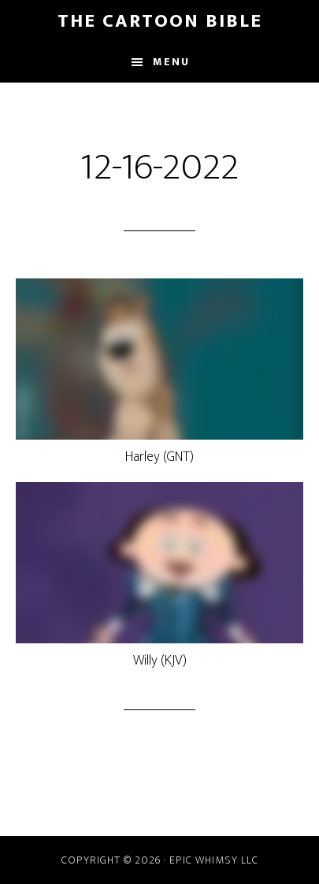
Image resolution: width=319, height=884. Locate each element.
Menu (171, 62)
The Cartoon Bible (159, 21)
